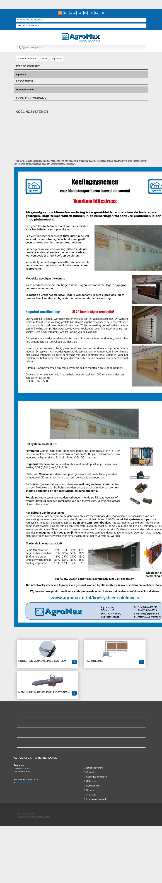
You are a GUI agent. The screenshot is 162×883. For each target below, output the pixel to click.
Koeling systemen (25, 89)
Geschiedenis (93, 786)
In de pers (91, 794)
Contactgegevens (28, 25)
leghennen (57, 58)
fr (102, 13)
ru (91, 13)
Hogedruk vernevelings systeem (42, 660)
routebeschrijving (94, 768)
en (65, 13)
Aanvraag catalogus (30, 19)
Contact (90, 772)
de (80, 13)
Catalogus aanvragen (96, 777)
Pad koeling (94, 660)
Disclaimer (22, 817)
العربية (73, 13)
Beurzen (90, 790)
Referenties (91, 781)
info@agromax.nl (24, 782)
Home (44, 58)
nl (60, 13)
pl (85, 13)
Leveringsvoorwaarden (97, 799)
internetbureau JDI (25, 813)
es (96, 13)
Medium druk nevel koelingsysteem (44, 692)
